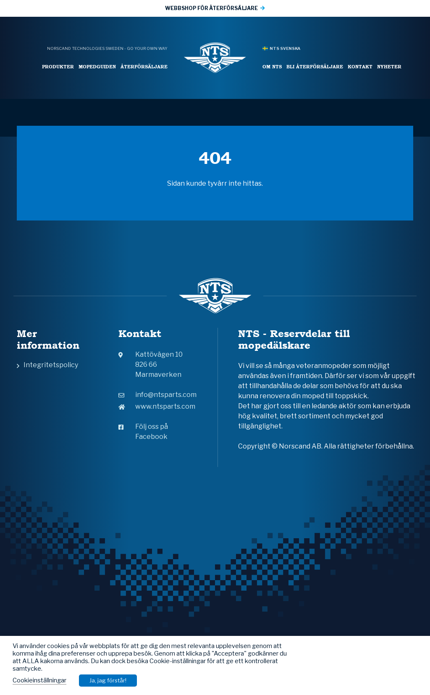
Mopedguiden (97, 66)
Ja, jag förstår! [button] (107, 680)
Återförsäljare (144, 66)
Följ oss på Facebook (143, 432)
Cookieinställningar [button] (39, 680)
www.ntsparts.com (156, 406)
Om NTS (272, 66)
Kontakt (360, 66)
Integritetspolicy (51, 365)
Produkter (58, 66)
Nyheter (389, 66)
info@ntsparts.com (157, 395)
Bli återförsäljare (314, 66)
